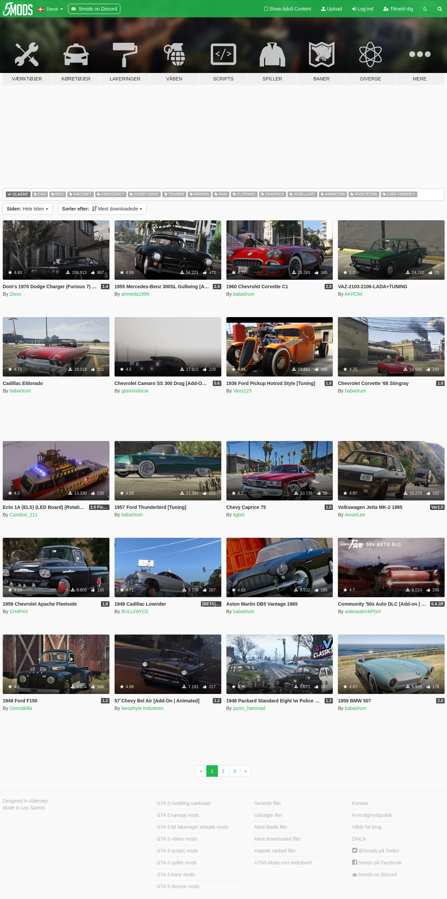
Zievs (15, 294)
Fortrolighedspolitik (372, 815)
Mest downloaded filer (278, 839)
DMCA (359, 839)
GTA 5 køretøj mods (178, 815)
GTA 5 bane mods (176, 874)
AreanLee (355, 514)
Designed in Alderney (25, 801)
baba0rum (244, 294)
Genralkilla (21, 708)
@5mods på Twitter (375, 851)
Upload (331, 9)
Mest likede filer (271, 827)
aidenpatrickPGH (363, 611)
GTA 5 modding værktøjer (184, 803)
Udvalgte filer (268, 815)
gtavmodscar (135, 390)
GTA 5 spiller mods (176, 862)
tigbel (238, 514)
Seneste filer (268, 803)
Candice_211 (24, 514)
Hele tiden (27, 209)
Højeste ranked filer (275, 851)
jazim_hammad (249, 708)
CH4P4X (19, 611)
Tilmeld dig (398, 9)
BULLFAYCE (135, 611)
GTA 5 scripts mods (177, 851)
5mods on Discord (374, 875)
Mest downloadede (102, 209)
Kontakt (360, 803)
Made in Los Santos (24, 807)
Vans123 (242, 390)
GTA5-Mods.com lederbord (283, 862)
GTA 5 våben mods (177, 839)
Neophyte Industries (142, 708)
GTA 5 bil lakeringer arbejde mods (192, 827)
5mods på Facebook (377, 863)
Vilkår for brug (367, 827)
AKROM (353, 294)
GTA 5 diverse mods (178, 886)
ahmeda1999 (135, 294)
